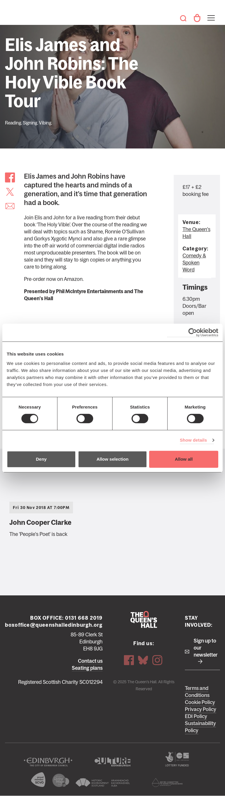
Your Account (196, 18)
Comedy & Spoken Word (194, 263)
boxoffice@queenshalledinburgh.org (54, 625)
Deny (41, 459)
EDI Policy (196, 716)
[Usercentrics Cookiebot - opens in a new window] (192, 332)
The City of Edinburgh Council (48, 762)
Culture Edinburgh (112, 762)
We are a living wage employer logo (61, 780)
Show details (193, 440)
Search (183, 18)
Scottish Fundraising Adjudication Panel (167, 782)
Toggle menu (210, 14)
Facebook (129, 660)
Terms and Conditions (197, 691)
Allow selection (112, 459)
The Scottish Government (177, 759)
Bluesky (143, 660)
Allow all (184, 459)
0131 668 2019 (84, 618)
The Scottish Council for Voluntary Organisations (38, 779)
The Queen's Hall (12, 15)
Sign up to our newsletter (206, 648)
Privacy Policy (200, 709)
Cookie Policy (200, 702)
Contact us (90, 661)
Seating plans (87, 668)
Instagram (157, 660)
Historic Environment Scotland (103, 782)
